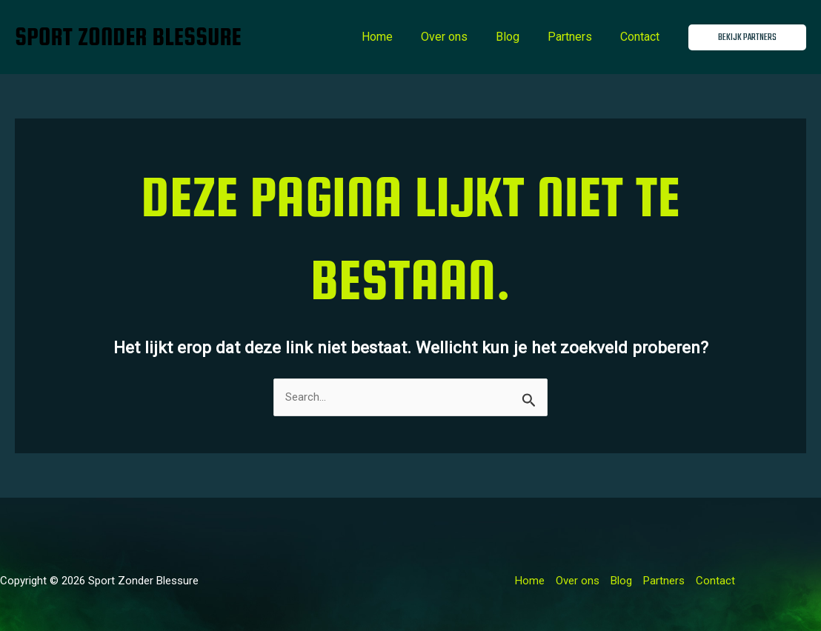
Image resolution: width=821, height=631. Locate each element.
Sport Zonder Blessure (128, 36)
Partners (576, 37)
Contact (642, 37)
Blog (519, 37)
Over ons (459, 37)
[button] (747, 37)
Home (397, 37)
